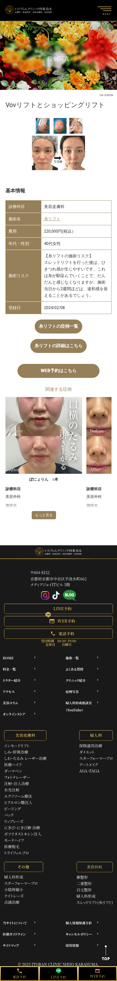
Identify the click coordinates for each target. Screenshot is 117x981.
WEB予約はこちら (59, 370)
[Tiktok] (56, 595)
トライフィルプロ (16, 852)
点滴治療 (11, 902)
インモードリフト (17, 745)
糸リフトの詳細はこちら (58, 345)
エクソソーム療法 (18, 796)
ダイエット (87, 752)
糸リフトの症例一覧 (58, 326)
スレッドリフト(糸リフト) (95, 902)
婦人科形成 (13, 877)
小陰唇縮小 (13, 889)
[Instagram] (45, 595)
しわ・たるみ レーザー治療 (25, 758)
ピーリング (12, 808)
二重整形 (84, 883)
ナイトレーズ (14, 896)
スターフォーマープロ (96, 758)
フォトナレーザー (17, 777)
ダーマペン (13, 771)
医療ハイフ (13, 764)
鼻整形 (82, 877)
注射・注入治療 (16, 783)
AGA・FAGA (89, 771)
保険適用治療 (90, 745)
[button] (58, 609)
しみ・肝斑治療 (16, 752)
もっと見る (44, 515)
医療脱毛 (11, 846)
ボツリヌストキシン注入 (23, 834)
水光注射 (11, 789)
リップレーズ (13, 821)
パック (9, 815)
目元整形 (84, 889)
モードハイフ (14, 840)
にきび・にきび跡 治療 (22, 827)
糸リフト (52, 218)
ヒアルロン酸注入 (18, 802)
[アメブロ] (69, 595)
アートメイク (88, 764)
